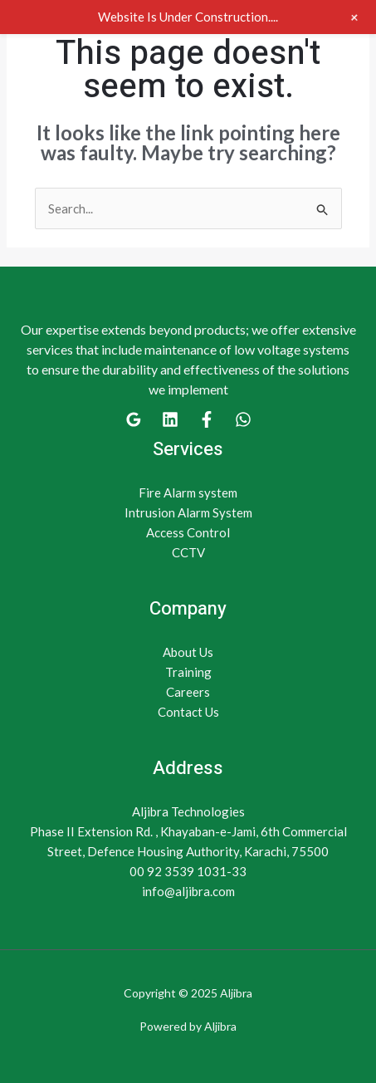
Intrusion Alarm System (188, 512)
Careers (188, 691)
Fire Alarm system (188, 492)
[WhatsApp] (243, 419)
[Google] (133, 419)
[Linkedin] (170, 419)
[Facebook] (206, 419)
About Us (188, 651)
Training (188, 671)
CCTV (188, 552)
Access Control (188, 532)
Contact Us (188, 711)
